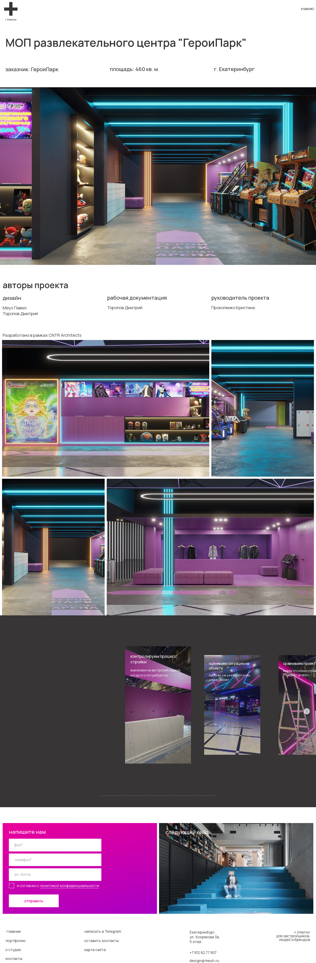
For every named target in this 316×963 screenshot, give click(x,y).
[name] (55, 845)
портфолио (16, 940)
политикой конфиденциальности (69, 885)
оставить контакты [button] (101, 940)
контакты (13, 958)
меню (308, 8)
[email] (55, 874)
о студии (13, 949)
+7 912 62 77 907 (203, 952)
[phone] (55, 860)
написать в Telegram (102, 931)
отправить (33, 900)
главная (13, 931)
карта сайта (95, 949)
